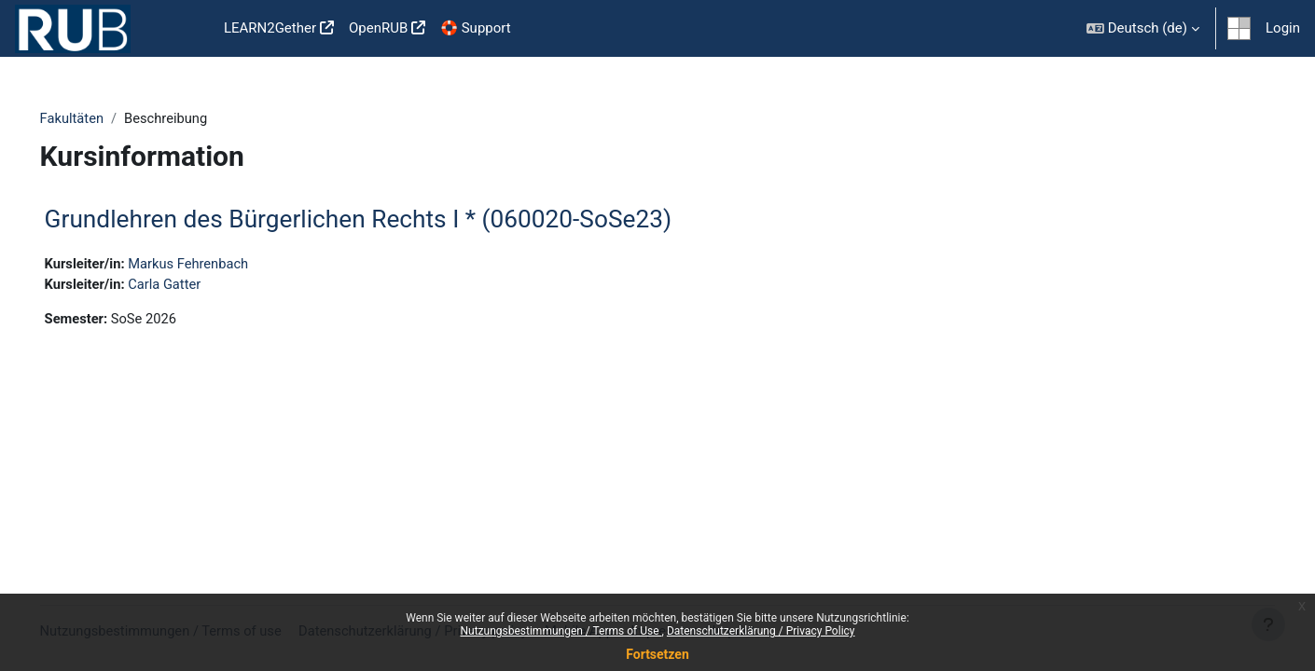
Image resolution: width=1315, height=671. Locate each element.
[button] (1142, 28)
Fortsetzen (657, 654)
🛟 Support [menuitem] (475, 28)
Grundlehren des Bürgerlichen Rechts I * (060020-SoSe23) (384, 220)
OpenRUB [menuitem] (378, 28)
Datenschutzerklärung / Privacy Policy (761, 630)
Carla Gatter (194, 285)
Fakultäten (99, 118)
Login (1283, 28)
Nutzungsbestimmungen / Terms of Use (560, 630)
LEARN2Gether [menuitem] (270, 28)
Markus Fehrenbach (218, 263)
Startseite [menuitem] (186, 29)
